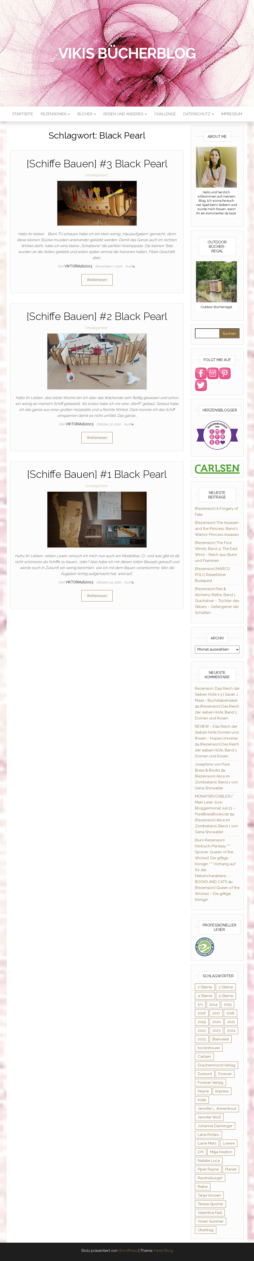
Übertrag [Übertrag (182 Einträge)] (206, 1230)
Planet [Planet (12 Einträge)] (230, 1169)
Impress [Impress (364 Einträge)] (222, 1091)
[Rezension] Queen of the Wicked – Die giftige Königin (217, 894)
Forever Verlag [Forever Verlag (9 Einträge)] (210, 1082)
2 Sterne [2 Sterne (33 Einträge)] (205, 987)
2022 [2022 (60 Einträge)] (202, 1030)
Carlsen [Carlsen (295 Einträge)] (204, 1056)
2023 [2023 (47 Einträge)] (216, 1030)
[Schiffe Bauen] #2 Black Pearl (97, 316)
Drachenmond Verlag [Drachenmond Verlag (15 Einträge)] (216, 1065)
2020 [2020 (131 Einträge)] (216, 1022)
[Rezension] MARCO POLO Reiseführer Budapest (212, 575)
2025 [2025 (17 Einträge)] (202, 1039)
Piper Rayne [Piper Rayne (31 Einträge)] (208, 1169)
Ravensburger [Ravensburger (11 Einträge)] (210, 1178)
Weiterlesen (97, 280)
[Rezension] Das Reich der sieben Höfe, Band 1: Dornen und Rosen (217, 712)
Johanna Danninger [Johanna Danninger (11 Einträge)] (215, 1126)
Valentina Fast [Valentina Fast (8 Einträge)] (210, 1212)
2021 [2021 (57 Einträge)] (231, 1022)
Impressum (231, 114)
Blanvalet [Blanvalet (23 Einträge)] (220, 1039)
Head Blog (163, 1250)
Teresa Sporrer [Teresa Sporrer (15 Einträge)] (210, 1204)
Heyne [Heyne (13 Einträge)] (203, 1091)
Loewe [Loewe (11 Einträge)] (229, 1143)
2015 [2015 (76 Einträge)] (227, 1004)
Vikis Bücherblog (127, 53)
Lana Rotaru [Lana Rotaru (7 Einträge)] (208, 1134)
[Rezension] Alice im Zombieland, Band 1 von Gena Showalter (216, 782)
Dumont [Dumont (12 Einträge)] (205, 1074)
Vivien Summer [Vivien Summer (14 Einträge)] (210, 1221)
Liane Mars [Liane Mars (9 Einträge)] (207, 1143)
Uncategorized (96, 175)
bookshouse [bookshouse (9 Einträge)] (209, 1048)
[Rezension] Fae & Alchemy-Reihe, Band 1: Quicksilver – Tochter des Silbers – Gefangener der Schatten (217, 601)
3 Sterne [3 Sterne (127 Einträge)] (226, 987)
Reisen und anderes (125, 114)
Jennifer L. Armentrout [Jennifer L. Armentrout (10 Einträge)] (217, 1108)
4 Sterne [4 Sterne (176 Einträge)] (205, 996)
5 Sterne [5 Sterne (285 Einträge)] (226, 996)
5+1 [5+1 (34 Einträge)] (200, 1004)
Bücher (86, 114)
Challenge (165, 114)
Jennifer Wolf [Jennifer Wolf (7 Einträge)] (209, 1117)
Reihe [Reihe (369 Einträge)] (203, 1186)
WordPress (127, 1250)
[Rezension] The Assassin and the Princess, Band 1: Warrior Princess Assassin (217, 528)
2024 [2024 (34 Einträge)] (231, 1030)
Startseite (22, 114)
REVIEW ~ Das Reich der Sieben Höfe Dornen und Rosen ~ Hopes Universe (217, 732)
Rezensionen (55, 114)
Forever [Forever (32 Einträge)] (225, 1074)
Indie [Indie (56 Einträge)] (202, 1100)
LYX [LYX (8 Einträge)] (201, 1152)
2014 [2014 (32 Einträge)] (213, 1004)
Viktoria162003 (78, 266)
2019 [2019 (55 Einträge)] (202, 1022)
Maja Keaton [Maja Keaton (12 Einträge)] (221, 1152)
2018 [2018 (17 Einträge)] (230, 1013)
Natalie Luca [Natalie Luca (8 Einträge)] (209, 1160)
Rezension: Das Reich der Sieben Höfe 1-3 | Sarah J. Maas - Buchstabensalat (217, 694)
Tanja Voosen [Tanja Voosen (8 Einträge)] (209, 1195)
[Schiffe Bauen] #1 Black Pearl (97, 474)
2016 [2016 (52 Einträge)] (202, 1013)
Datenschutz (198, 114)
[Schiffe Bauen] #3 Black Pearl (97, 164)
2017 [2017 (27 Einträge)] (216, 1013)
